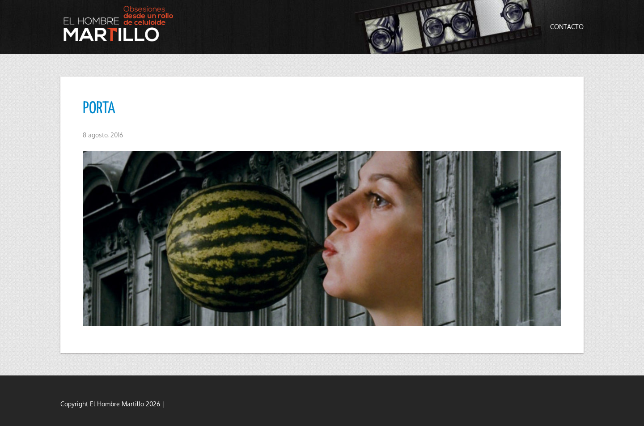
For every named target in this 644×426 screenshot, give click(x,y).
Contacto (567, 26)
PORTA (99, 109)
